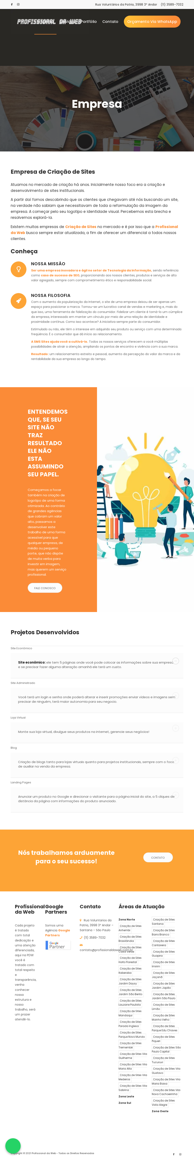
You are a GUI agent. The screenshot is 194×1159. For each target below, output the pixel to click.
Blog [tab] (95, 748)
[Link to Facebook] (12, 4)
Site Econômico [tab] (95, 648)
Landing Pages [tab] (95, 782)
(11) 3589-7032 (172, 4)
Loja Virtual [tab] (95, 718)
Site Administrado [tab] (95, 683)
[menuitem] (45, 21)
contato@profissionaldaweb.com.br (106, 950)
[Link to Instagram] (18, 4)
